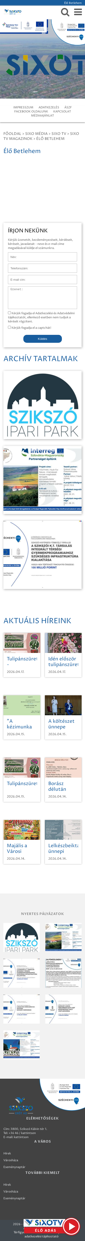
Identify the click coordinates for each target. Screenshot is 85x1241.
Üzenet (13, 289)
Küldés (42, 339)
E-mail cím (15, 277)
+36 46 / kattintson (22, 1133)
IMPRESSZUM (23, 107)
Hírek (7, 1153)
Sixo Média (36, 133)
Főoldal (12, 133)
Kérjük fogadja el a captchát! (29, 328)
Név (11, 255)
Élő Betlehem (50, 138)
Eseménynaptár (14, 1167)
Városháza (10, 1160)
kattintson (21, 1137)
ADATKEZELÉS (49, 107)
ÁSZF (68, 107)
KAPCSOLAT (62, 112)
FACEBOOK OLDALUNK (31, 112)
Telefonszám (16, 266)
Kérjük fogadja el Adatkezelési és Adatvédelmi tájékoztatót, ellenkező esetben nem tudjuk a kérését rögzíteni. (41, 317)
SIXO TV (58, 133)
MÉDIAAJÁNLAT (42, 116)
